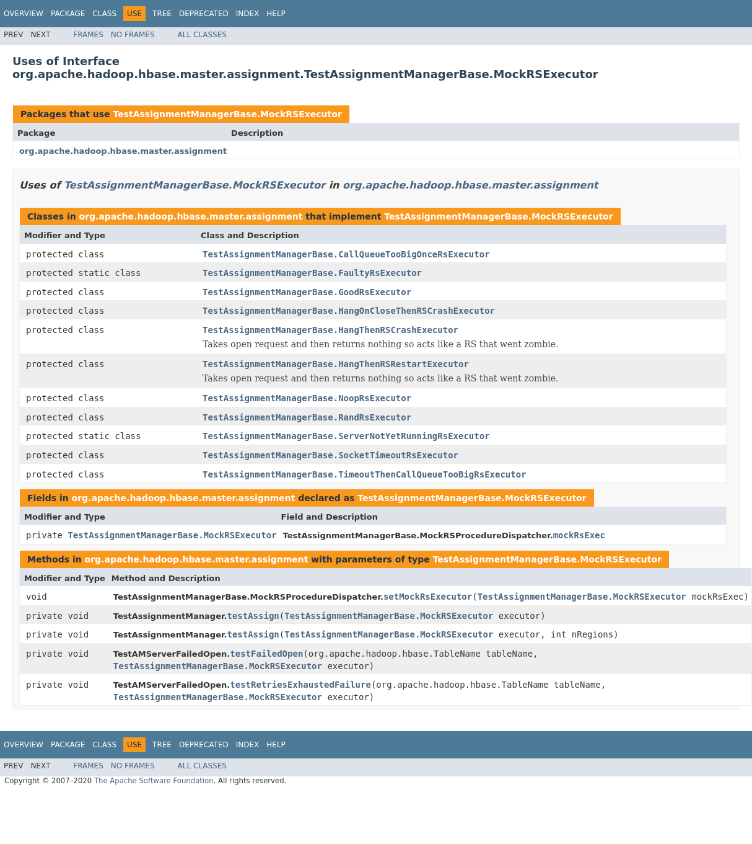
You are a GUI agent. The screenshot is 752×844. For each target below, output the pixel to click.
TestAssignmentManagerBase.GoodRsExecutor (307, 292)
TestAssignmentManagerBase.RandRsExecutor (307, 417)
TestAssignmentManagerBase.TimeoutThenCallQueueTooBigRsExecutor (365, 474)
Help (276, 13)
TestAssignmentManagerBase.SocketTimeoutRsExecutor (330, 455)
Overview (23, 13)
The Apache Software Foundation (154, 780)
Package (68, 13)
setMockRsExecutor (427, 597)
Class (104, 13)
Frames (88, 34)
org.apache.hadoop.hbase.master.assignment (123, 151)
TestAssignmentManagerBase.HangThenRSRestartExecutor (336, 364)
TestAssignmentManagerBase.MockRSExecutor (227, 114)
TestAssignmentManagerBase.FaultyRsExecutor (312, 273)
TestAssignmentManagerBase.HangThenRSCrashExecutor (330, 330)
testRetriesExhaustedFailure (300, 685)
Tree (162, 13)
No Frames (133, 34)
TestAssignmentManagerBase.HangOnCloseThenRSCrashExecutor (349, 311)
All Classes (202, 34)
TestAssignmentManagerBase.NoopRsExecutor (307, 398)
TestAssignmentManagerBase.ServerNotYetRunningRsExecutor (346, 436)
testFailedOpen (266, 654)
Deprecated (204, 13)
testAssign (253, 616)
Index (248, 13)
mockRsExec (579, 535)
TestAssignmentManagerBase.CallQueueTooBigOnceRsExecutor (346, 254)
